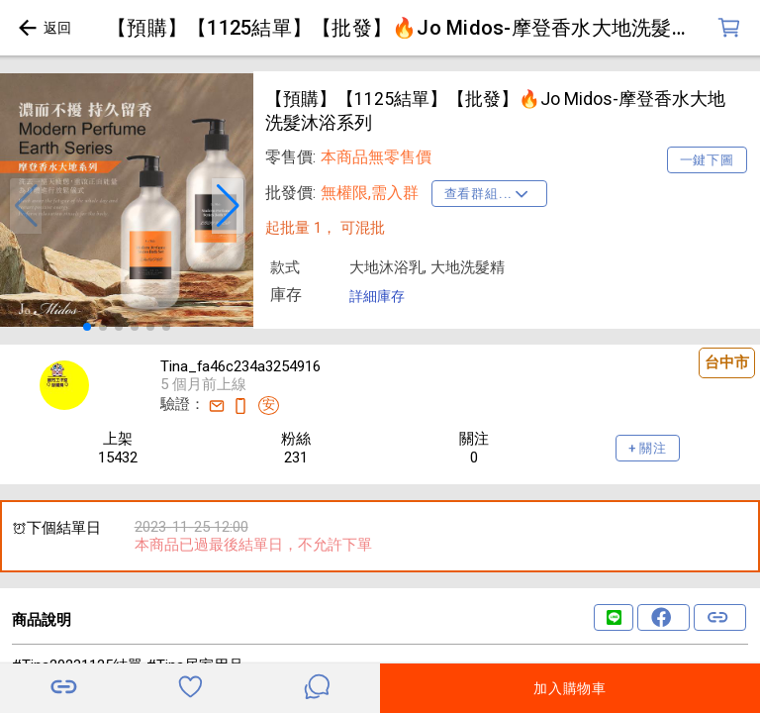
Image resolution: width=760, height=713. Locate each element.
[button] (26, 206)
